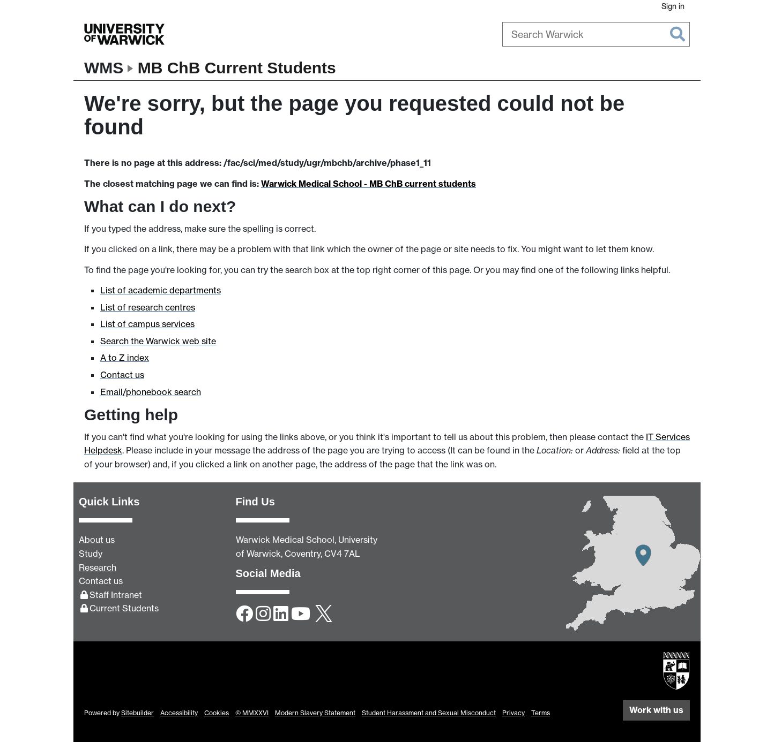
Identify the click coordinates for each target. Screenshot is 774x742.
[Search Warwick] (596, 34)
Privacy (513, 713)
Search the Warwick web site (158, 341)
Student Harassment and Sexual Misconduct (429, 713)
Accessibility (179, 713)
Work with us (656, 710)
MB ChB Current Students (237, 68)
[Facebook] (244, 614)
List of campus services (147, 324)
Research (97, 567)
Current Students (124, 608)
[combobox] (596, 34)
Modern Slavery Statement (315, 713)
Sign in (672, 6)
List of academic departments (160, 290)
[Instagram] (263, 614)
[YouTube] (300, 614)
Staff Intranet (116, 594)
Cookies (216, 713)
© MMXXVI (252, 713)
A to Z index (124, 357)
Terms (540, 713)
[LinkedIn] (280, 614)
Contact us (122, 374)
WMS (103, 68)
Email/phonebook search (150, 392)
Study (90, 553)
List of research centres (147, 307)
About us (97, 539)
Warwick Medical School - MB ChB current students (368, 183)
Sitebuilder (137, 713)
